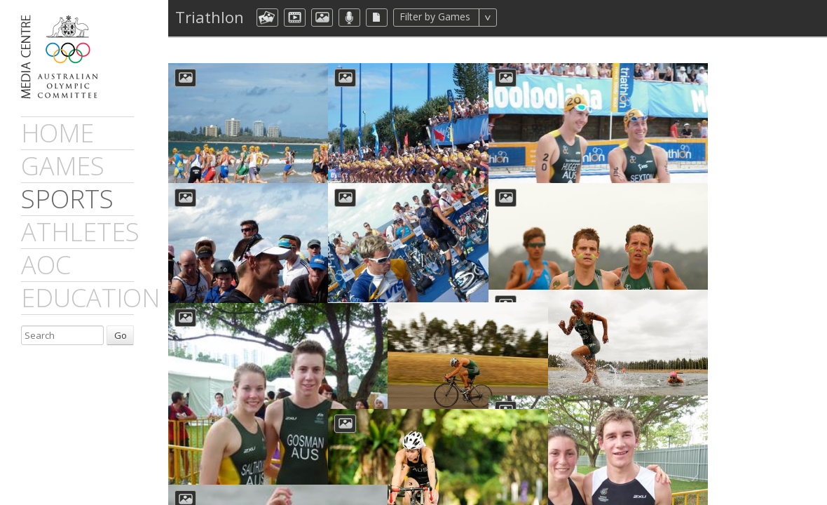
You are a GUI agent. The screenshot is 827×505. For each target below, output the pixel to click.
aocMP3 (349, 17)
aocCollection (267, 17)
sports (67, 199)
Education (90, 298)
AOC (46, 265)
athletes (80, 232)
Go (120, 335)
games (62, 166)
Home (57, 133)
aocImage (322, 17)
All (515, 17)
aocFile (377, 17)
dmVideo (295, 17)
